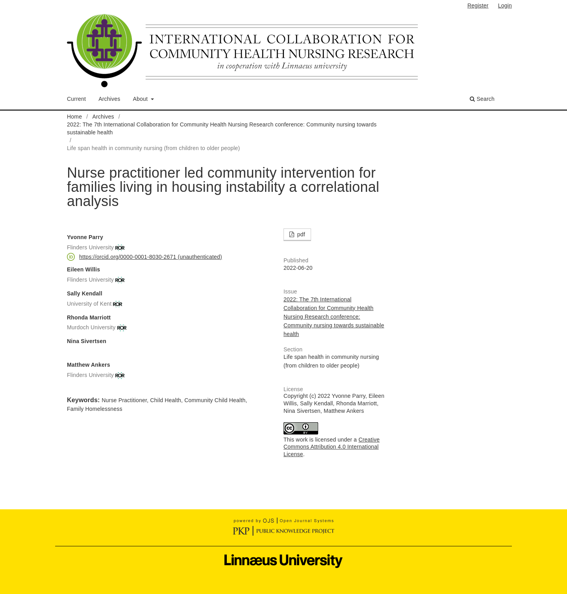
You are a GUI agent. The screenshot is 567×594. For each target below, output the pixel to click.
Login (505, 5)
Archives (109, 99)
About (141, 99)
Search (482, 99)
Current (76, 99)
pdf (300, 234)
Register (478, 5)
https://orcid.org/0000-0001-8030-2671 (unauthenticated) (150, 257)
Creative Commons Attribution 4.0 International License (332, 447)
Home (74, 116)
